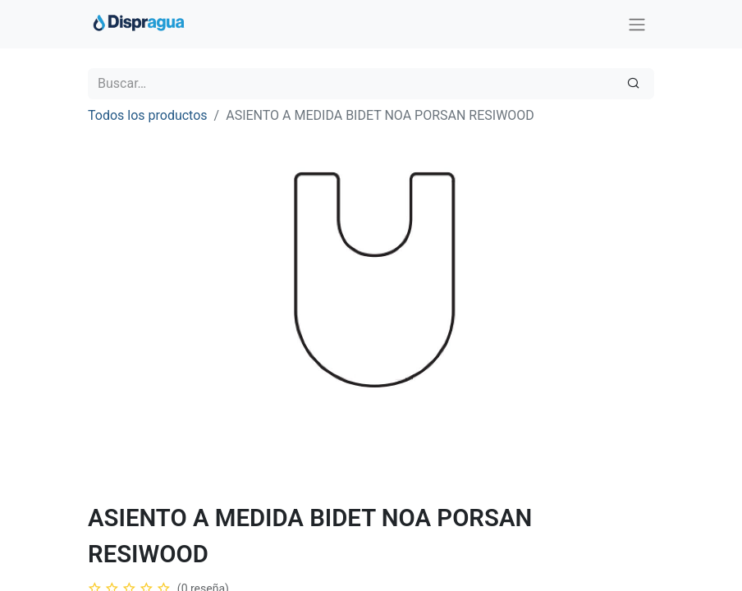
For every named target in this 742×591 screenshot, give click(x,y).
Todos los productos (148, 115)
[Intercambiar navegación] (637, 24)
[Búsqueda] (633, 83)
